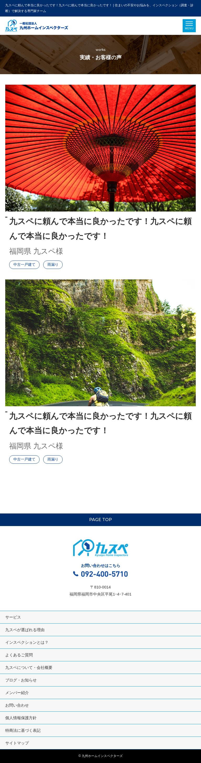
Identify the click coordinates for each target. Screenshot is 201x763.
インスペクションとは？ (26, 642)
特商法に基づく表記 (23, 730)
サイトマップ (17, 743)
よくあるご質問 (19, 655)
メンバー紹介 (17, 692)
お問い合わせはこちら (100, 570)
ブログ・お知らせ (21, 680)
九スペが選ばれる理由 (25, 629)
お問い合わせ (17, 705)
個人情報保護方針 (21, 718)
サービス (13, 617)
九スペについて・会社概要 (28, 667)
